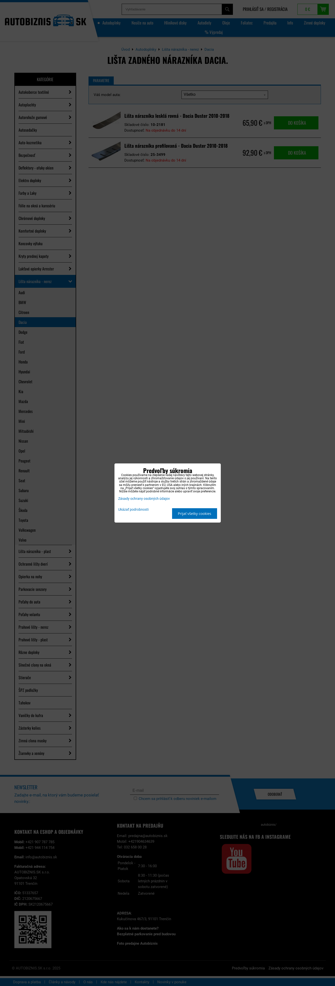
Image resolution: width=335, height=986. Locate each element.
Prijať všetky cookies (194, 513)
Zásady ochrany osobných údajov (144, 499)
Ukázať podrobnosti (133, 510)
